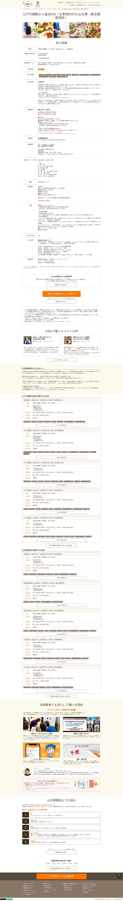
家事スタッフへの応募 (89, 885)
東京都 (49, 9)
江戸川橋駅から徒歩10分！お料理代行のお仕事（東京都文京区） (44, 463)
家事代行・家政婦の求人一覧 (40, 9)
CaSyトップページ (28, 883)
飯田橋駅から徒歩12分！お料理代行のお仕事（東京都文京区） (43, 400)
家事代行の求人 (68, 885)
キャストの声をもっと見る (60, 360)
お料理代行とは (48, 887)
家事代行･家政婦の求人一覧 (70, 883)
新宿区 (58, 9)
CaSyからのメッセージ (81, 2)
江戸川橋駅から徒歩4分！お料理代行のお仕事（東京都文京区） (44, 490)
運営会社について (88, 888)
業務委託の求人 (70, 2)
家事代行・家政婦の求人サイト (28, 4)
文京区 (59, 863)
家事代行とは (61, 2)
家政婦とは (47, 891)
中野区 (70, 863)
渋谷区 (64, 863)
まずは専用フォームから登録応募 (61, 876)
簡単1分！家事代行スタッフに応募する (61, 294)
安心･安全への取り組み (94, 5)
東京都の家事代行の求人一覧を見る (61, 868)
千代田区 (47, 863)
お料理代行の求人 (68, 889)
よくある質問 (71, 5)
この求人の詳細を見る (61, 425)
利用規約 (85, 892)
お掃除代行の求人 (68, 887)
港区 (53, 863)
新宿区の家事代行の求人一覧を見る (61, 696)
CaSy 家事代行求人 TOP (28, 9)
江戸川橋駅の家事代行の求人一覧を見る (60, 545)
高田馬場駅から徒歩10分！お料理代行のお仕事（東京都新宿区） (44, 610)
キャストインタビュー (94, 2)
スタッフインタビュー (29, 892)
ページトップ (119, 877)
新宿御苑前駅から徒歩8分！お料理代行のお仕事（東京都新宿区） (45, 583)
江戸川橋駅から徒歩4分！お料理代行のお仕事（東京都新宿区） (44, 518)
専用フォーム (51, 815)
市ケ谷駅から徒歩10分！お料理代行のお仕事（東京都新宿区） (43, 667)
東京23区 (54, 9)
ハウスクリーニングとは (50, 889)
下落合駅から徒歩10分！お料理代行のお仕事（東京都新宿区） (43, 639)
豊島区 (76, 863)
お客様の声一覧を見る (60, 284)
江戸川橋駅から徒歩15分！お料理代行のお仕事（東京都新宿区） (44, 430)
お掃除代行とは (48, 885)
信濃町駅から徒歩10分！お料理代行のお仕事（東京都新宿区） (43, 554)
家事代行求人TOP (61, 301)
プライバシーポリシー (89, 890)
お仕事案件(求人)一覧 (81, 5)
